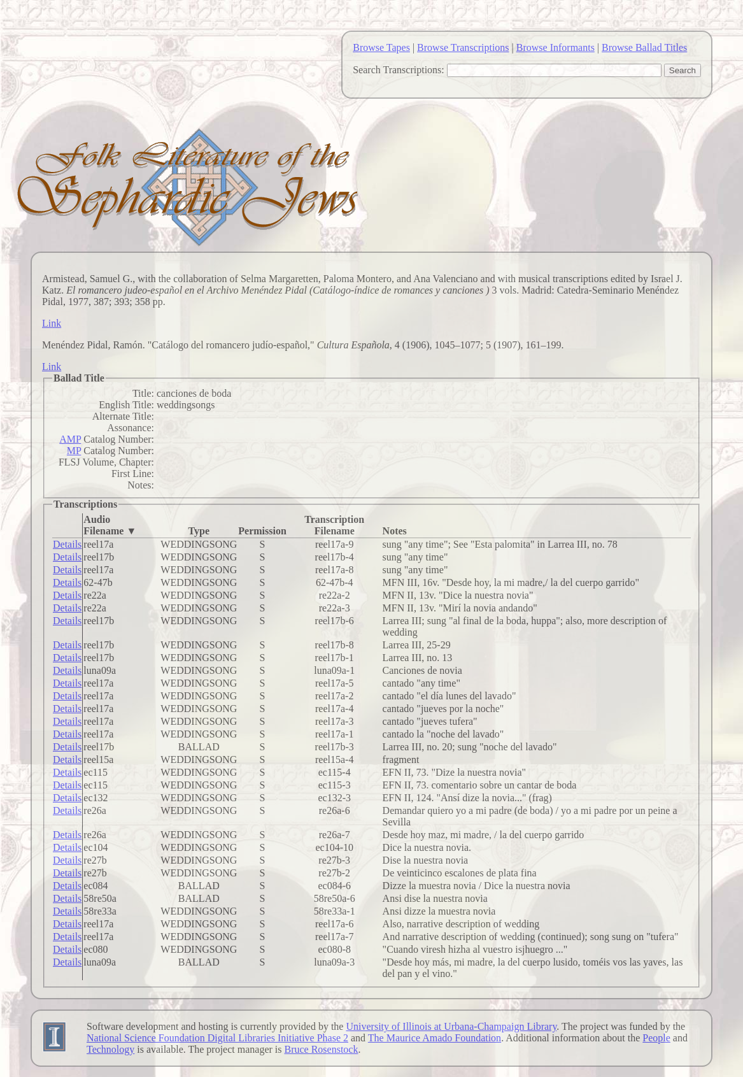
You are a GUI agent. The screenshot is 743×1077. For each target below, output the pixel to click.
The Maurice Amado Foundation (434, 1037)
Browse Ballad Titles (644, 47)
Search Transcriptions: (398, 69)
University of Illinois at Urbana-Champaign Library (451, 1026)
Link (51, 323)
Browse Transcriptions (463, 47)
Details (67, 544)
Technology (110, 1049)
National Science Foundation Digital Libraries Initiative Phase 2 (217, 1037)
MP (74, 450)
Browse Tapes (381, 47)
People (656, 1037)
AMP (70, 439)
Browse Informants (555, 47)
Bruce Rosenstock (321, 1049)
